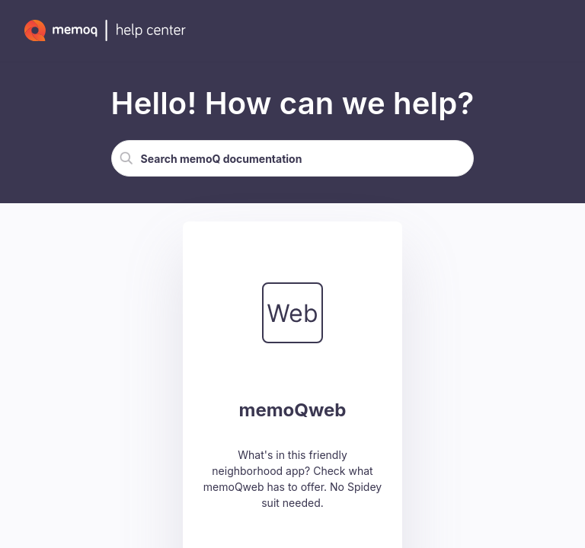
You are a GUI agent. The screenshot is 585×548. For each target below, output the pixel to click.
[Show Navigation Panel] (558, 30)
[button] (126, 158)
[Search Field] (293, 158)
